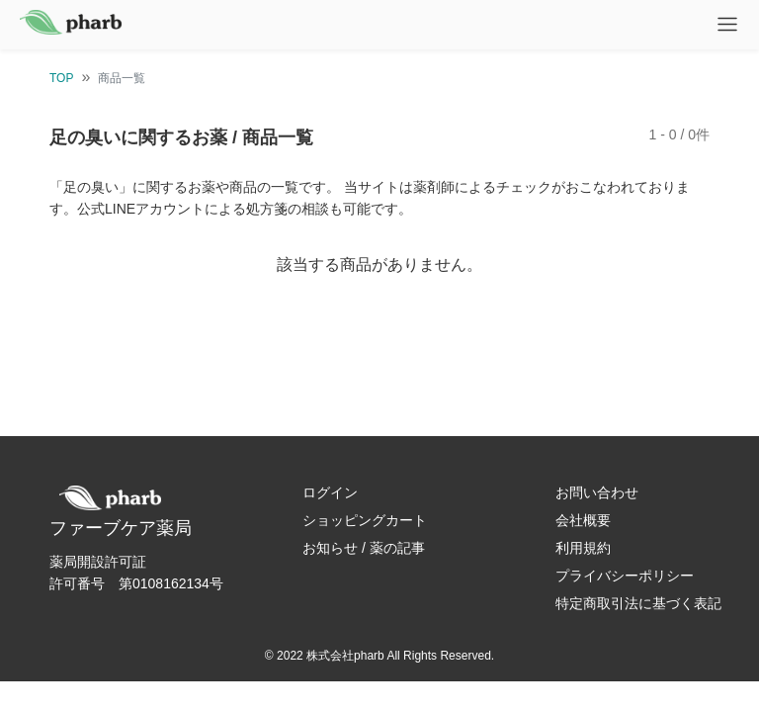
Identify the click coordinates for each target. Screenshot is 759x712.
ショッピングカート (364, 520)
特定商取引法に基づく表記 (638, 603)
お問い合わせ (596, 492)
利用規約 (583, 548)
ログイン (330, 492)
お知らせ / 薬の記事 (363, 548)
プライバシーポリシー (624, 575)
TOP (61, 78)
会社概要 (583, 520)
